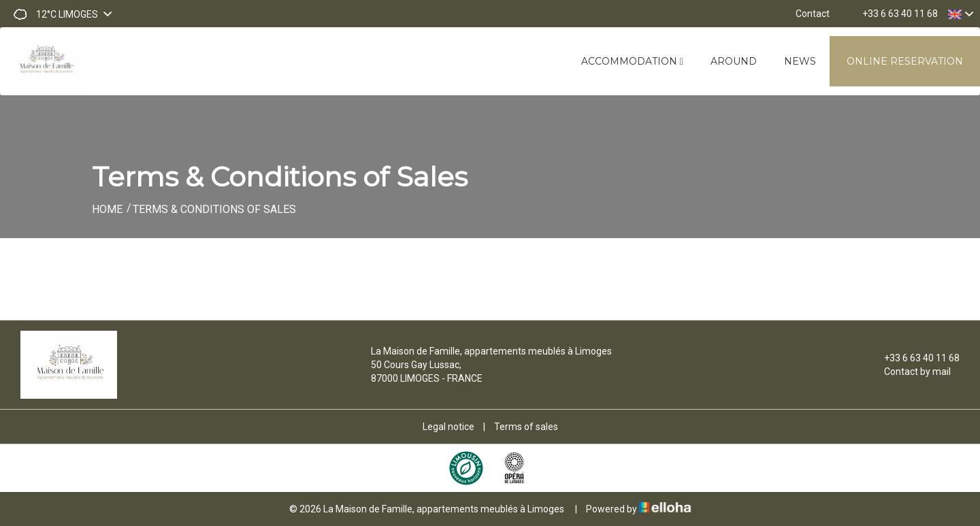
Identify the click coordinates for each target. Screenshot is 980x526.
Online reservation (905, 61)
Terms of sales (526, 426)
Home (107, 209)
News (800, 61)
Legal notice (448, 426)
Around (733, 61)
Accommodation (632, 61)
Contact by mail (909, 371)
